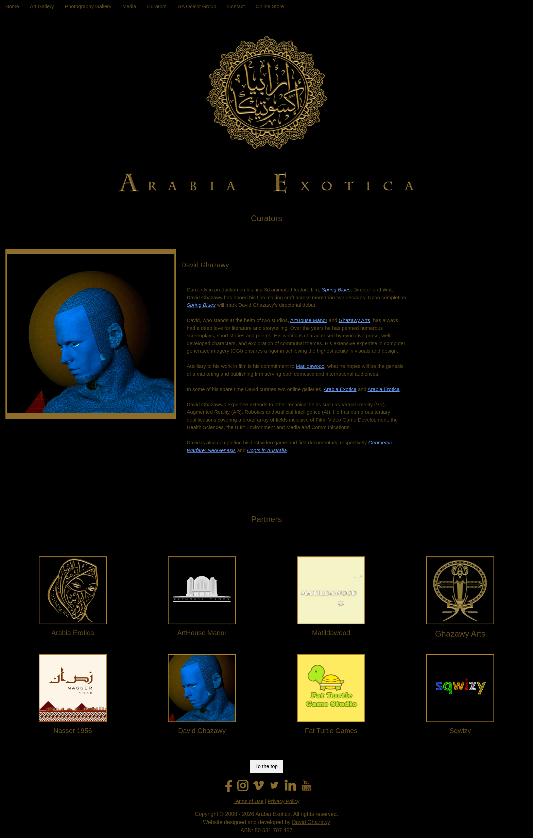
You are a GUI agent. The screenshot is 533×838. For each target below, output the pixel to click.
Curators (157, 6)
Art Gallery (42, 6)
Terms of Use (248, 801)
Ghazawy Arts (354, 320)
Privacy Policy (283, 801)
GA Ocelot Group (196, 6)
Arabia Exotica (340, 389)
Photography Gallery (88, 6)
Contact (236, 6)
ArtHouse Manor (308, 320)
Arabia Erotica (383, 389)
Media (129, 6)
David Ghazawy (311, 822)
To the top (266, 766)
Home (12, 6)
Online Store (270, 6)
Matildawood (310, 366)
